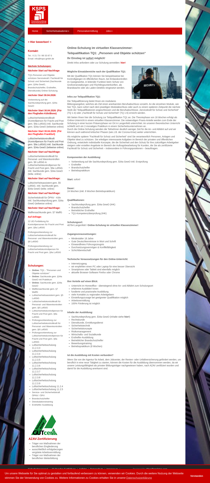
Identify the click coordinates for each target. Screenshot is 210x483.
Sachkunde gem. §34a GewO (48, 171)
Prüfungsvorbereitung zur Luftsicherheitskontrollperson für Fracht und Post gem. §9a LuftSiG (44, 249)
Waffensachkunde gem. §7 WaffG (45, 212)
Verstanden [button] (196, 476)
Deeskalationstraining (42, 401)
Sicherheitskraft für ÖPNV (41, 197)
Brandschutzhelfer (41, 398)
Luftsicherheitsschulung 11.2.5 (47, 389)
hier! (126, 316)
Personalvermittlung (87, 31)
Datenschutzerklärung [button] (139, 477)
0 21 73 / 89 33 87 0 (42, 55)
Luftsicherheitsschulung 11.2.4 (47, 386)
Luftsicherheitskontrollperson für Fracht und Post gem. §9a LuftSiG (47, 314)
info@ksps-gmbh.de (44, 58)
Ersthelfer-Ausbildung (42, 405)
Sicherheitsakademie (57, 31)
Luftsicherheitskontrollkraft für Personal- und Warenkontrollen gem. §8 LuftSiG (43, 159)
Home (35, 31)
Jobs (109, 31)
